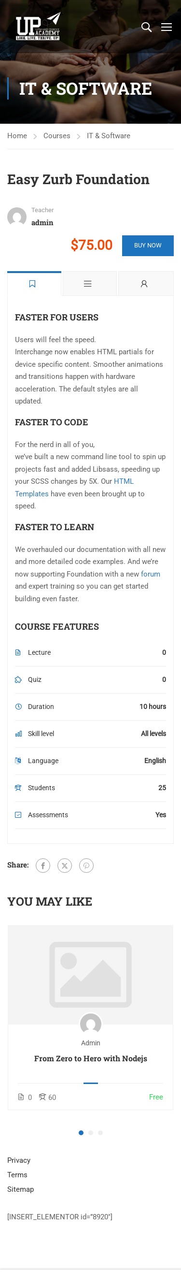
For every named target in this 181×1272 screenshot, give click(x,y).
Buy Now (148, 245)
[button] (81, 1132)
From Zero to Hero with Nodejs (90, 1058)
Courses (56, 135)
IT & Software (108, 135)
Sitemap (20, 1189)
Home (17, 135)
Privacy (18, 1160)
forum (150, 574)
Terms (17, 1175)
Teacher (42, 210)
